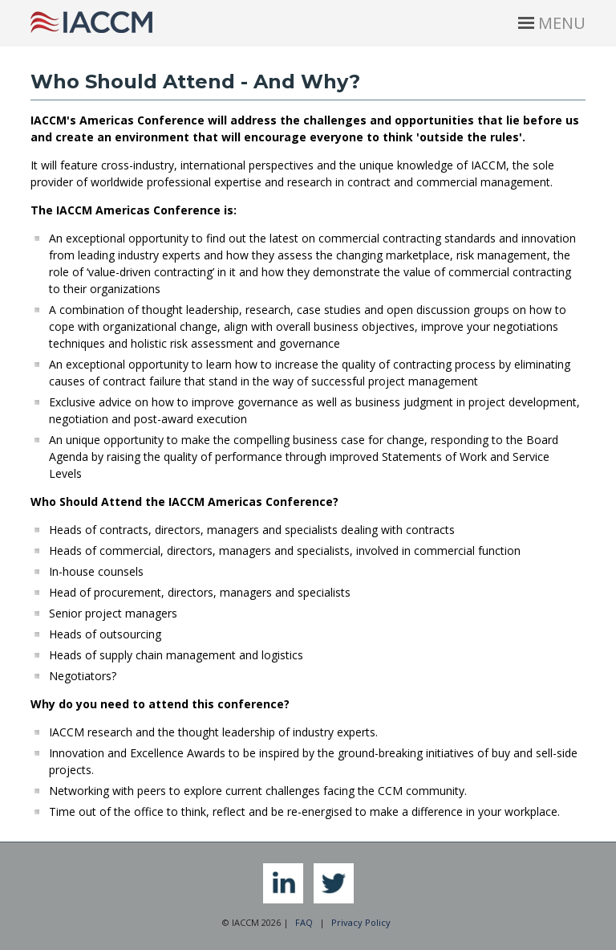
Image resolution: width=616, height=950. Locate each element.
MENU (552, 23)
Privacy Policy (361, 922)
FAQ (304, 922)
